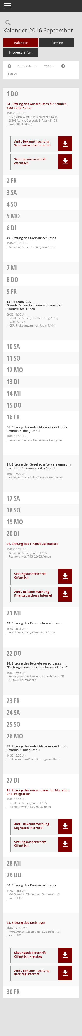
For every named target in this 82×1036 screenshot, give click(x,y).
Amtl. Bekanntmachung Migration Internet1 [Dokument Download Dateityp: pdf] (31, 826)
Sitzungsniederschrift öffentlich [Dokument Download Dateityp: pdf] (30, 161)
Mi (14, 267)
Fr (14, 180)
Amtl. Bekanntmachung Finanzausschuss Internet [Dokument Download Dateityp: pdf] (33, 593)
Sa (14, 192)
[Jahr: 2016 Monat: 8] (9, 66)
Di (13, 227)
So (14, 204)
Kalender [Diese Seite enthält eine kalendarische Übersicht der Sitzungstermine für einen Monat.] (21, 43)
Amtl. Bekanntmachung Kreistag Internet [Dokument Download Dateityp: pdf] (31, 972)
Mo (15, 215)
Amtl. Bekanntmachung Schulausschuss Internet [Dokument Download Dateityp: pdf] (32, 143)
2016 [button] (49, 66)
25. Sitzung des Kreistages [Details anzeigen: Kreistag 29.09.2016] (26, 922)
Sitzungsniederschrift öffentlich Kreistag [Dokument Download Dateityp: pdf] (30, 954)
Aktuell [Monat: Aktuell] (13, 74)
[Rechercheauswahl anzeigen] (7, 23)
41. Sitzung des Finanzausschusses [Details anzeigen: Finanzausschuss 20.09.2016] (32, 544)
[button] (65, 143)
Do (14, 93)
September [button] (28, 66)
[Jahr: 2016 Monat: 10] (63, 66)
